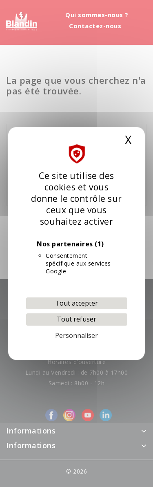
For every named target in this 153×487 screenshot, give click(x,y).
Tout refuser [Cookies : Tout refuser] (76, 319)
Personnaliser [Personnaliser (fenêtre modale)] (76, 335)
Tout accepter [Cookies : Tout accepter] (76, 303)
